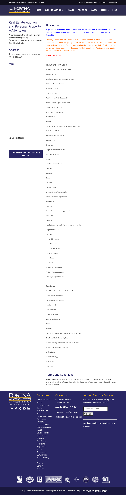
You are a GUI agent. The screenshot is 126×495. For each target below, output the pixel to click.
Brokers (40, 463)
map (19, 57)
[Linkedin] (28, 408)
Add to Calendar (17, 43)
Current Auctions (54, 10)
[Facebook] (16, 408)
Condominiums (43, 424)
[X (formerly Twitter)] (19, 408)
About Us (82, 10)
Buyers (94, 10)
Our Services (42, 455)
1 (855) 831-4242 (71, 412)
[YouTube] (24, 408)
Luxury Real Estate (44, 416)
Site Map (40, 469)
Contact (102, 2)
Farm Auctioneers (44, 427)
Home (81, 2)
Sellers (105, 10)
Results (70, 10)
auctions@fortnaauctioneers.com (68, 417)
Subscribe (113, 2)
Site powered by (91, 491)
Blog (114, 10)
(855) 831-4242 (91, 2)
